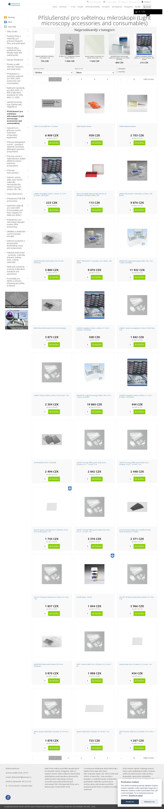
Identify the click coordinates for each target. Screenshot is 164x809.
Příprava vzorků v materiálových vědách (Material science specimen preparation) (15, 161)
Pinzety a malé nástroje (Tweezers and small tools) (14, 66)
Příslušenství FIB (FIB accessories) (15, 200)
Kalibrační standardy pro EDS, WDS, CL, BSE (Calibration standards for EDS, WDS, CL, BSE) (15, 92)
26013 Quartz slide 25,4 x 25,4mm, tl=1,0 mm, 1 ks (137, 732)
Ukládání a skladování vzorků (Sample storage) (15, 233)
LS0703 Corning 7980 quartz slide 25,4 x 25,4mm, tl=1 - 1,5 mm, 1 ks (91, 463)
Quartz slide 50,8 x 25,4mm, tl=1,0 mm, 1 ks (93, 732)
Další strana (149, 79)
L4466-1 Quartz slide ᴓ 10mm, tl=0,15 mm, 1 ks (51, 395)
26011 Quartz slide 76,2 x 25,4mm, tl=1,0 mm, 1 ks (94, 665)
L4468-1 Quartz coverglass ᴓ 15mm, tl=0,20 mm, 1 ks (137, 329)
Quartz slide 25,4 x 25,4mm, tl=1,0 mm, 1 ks (135, 664)
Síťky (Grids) (11, 31)
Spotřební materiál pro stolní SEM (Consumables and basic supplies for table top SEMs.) (14, 210)
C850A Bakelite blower (127, 126)
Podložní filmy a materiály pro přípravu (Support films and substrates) (15, 39)
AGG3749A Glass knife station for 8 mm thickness (48, 665)
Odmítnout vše (149, 802)
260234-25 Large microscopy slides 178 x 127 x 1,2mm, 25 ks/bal (94, 396)
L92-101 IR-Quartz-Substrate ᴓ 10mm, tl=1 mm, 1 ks (51, 598)
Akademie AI (69, 807)
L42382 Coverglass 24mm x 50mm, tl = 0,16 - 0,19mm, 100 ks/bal (135, 396)
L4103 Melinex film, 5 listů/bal (45, 463)
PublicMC (49, 807)
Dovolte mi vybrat (136, 796)
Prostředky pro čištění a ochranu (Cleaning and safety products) (15, 282)
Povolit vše (130, 802)
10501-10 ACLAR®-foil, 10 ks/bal (46, 126)
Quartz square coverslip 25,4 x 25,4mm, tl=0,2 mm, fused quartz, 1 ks (51, 531)
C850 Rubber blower (84, 126)
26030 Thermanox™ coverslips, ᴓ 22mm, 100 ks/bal (135, 194)
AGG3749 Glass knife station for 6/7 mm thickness (49, 262)
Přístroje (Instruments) (12, 171)
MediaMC (79, 807)
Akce (10, 22)
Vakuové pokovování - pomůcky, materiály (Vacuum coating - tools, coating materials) (15, 257)
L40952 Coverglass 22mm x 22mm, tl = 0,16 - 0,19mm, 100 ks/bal (50, 194)
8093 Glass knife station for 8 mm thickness (50, 328)
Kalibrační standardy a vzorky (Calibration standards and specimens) (15, 270)
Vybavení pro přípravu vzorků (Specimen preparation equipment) (13, 132)
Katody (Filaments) (14, 60)
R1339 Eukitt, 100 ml (84, 597)
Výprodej (12, 27)
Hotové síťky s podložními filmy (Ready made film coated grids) (13, 51)
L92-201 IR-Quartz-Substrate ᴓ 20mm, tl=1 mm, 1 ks (136, 598)
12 (134, 79)
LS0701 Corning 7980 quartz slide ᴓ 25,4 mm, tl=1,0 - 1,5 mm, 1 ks (93, 531)
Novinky (11, 17)
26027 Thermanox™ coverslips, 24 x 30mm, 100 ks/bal (94, 262)
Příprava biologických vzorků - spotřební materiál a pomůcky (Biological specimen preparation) (15, 147)
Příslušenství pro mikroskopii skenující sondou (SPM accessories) (14, 223)
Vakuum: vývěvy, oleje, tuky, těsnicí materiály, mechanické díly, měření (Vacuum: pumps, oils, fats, (13, 183)
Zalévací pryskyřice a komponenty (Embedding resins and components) (15, 244)
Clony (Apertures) (13, 194)
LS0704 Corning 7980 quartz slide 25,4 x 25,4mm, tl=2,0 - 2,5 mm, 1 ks (134, 463)
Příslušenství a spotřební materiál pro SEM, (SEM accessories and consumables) (14, 78)
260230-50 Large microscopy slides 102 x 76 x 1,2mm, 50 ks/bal (136, 262)
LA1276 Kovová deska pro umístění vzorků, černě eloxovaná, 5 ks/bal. (135, 531)
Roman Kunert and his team (24, 807)
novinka (121, 72)
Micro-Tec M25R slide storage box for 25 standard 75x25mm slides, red (91, 194)
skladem (121, 69)
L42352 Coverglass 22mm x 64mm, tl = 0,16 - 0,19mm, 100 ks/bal (93, 329)
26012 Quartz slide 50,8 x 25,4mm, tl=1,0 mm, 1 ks (51, 732)
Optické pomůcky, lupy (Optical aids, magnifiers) (13, 104)
